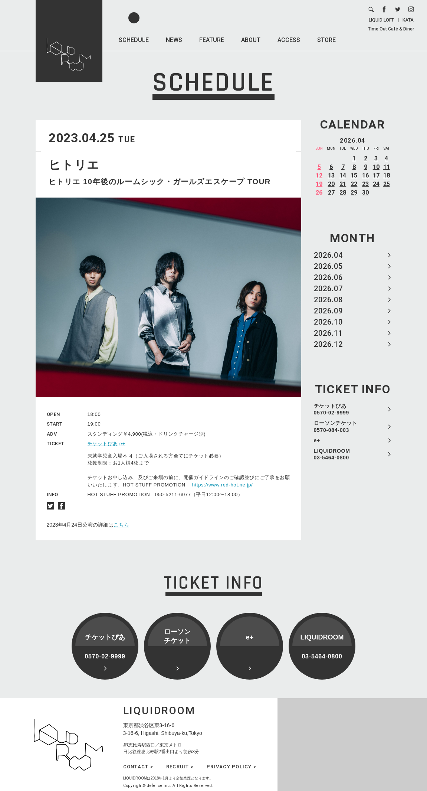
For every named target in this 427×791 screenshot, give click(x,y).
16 (365, 175)
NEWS (174, 39)
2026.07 (328, 288)
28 (342, 192)
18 (386, 175)
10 (376, 166)
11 (386, 166)
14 (342, 175)
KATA (408, 20)
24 (376, 184)
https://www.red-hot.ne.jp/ (222, 485)
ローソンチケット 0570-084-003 (336, 426)
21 (342, 184)
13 (331, 175)
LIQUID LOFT (381, 20)
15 (354, 175)
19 (319, 184)
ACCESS (288, 39)
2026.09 (328, 311)
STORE (326, 39)
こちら (121, 525)
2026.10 (328, 322)
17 (376, 175)
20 (331, 184)
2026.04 (328, 255)
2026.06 (328, 277)
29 (354, 192)
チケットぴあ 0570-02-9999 (331, 409)
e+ (317, 440)
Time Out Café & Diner (391, 29)
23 (365, 184)
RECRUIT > (180, 766)
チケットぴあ (103, 443)
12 (319, 175)
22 (354, 184)
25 (386, 184)
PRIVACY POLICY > (231, 766)
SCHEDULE (134, 39)
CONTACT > (138, 766)
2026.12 (328, 344)
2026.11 (328, 333)
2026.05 (328, 266)
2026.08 (328, 299)
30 (365, 192)
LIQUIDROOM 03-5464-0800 (332, 454)
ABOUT (250, 39)
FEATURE (211, 39)
